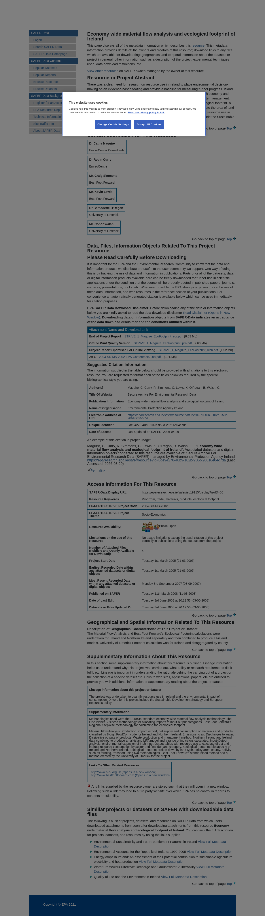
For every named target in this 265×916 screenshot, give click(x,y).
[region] (134, 114)
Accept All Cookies (148, 124)
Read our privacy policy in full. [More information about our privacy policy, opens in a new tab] (146, 112)
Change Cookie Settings (113, 124)
